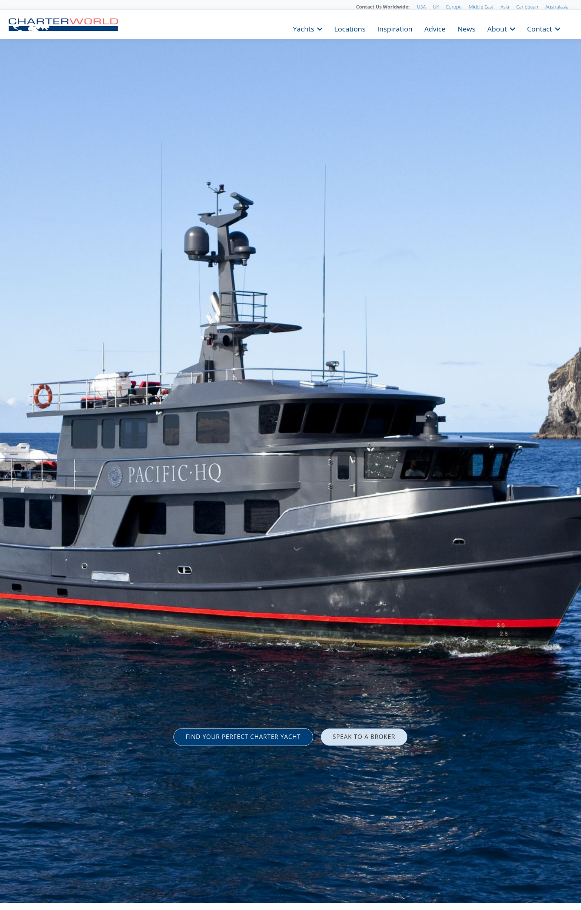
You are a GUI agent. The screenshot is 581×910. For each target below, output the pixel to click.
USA (421, 6)
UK (436, 6)
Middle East (481, 6)
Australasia (556, 6)
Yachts (303, 28)
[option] (290, 455)
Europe (454, 6)
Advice (434, 28)
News (466, 28)
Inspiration (394, 28)
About (497, 28)
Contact (539, 28)
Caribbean (527, 6)
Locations (349, 28)
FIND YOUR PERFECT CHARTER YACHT (243, 737)
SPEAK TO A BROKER (364, 737)
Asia (505, 6)
